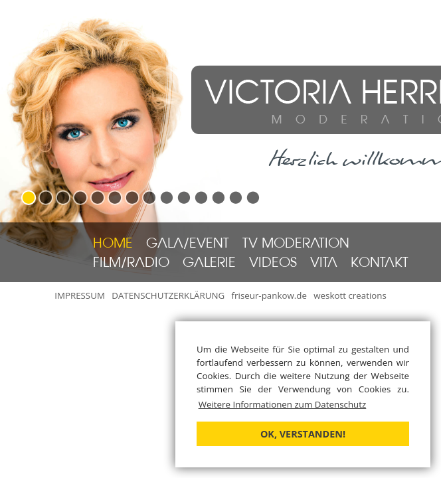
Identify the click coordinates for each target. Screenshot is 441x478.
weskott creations (350, 295)
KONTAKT (379, 263)
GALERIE (209, 263)
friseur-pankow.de (269, 295)
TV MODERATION (295, 244)
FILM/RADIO (131, 263)
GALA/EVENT (187, 244)
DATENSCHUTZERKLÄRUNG (168, 295)
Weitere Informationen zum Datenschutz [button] (283, 404)
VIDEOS (273, 263)
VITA (323, 263)
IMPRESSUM (79, 295)
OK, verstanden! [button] (302, 434)
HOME (113, 244)
